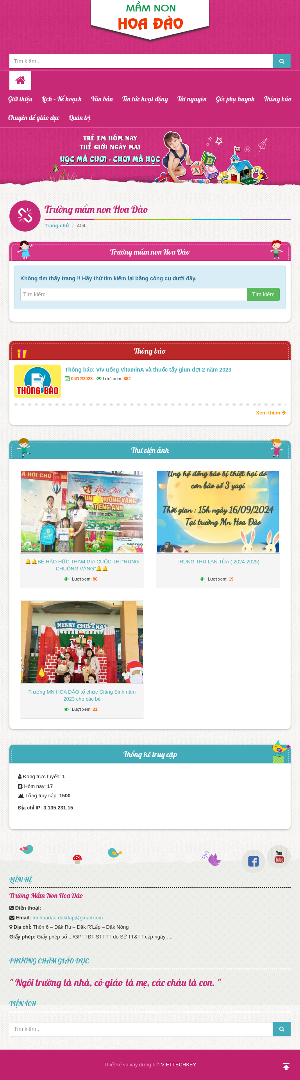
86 (95, 579)
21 (95, 709)
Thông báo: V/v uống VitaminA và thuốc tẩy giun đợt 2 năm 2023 (148, 369)
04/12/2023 (82, 378)
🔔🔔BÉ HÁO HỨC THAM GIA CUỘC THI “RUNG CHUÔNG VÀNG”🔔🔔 (82, 565)
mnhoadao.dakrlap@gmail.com (67, 918)
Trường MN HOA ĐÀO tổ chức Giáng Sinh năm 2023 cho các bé (82, 695)
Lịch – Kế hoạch (62, 99)
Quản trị (80, 117)
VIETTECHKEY (178, 1065)
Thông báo (277, 99)
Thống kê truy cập (150, 754)
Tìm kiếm (263, 294)
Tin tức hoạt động (145, 99)
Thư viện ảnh (150, 450)
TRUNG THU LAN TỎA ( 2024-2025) (218, 562)
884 (126, 378)
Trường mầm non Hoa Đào (96, 209)
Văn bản (102, 99)
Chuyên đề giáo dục (33, 117)
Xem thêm (271, 413)
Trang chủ (57, 225)
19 (231, 579)
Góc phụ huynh (235, 99)
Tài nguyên (192, 99)
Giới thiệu (20, 99)
